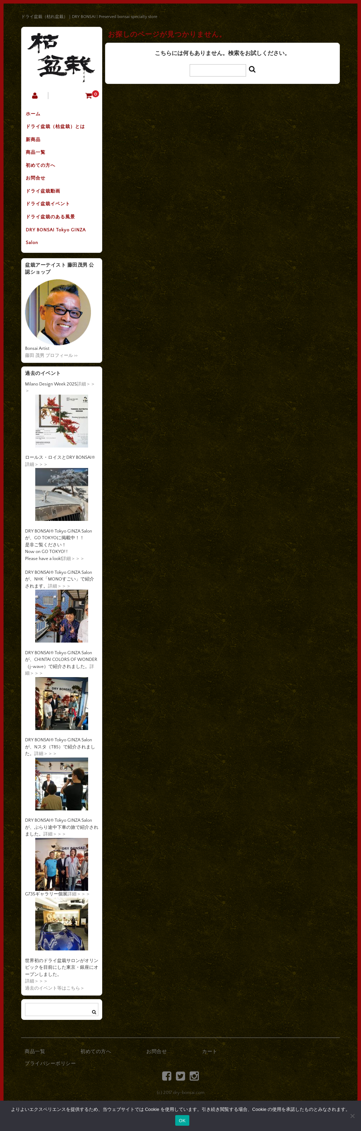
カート (210, 1072)
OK (182, 1120)
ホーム (36, 114)
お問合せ (38, 188)
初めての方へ (43, 173)
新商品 (36, 144)
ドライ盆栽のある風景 (53, 233)
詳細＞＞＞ (36, 484)
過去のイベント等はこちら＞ (55, 1008)
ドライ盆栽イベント (51, 218)
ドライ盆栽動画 (46, 203)
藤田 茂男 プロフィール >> (51, 375)
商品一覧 (38, 159)
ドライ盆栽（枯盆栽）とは (58, 129)
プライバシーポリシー (50, 1084)
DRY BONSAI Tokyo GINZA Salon (58, 254)
